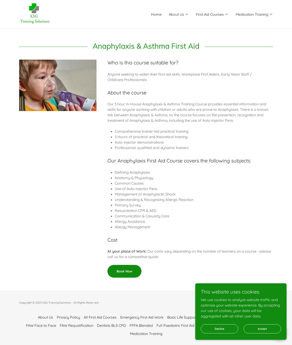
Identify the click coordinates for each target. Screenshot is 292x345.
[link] (35, 14)
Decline (219, 338)
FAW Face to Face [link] (41, 325)
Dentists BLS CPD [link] (111, 325)
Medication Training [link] (146, 333)
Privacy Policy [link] (68, 317)
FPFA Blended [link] (141, 325)
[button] (179, 14)
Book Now (124, 271)
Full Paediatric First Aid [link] (175, 325)
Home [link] (156, 14)
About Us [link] (45, 317)
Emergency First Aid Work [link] (142, 317)
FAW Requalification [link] (76, 325)
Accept (262, 338)
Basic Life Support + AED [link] (187, 317)
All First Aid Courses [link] (100, 317)
